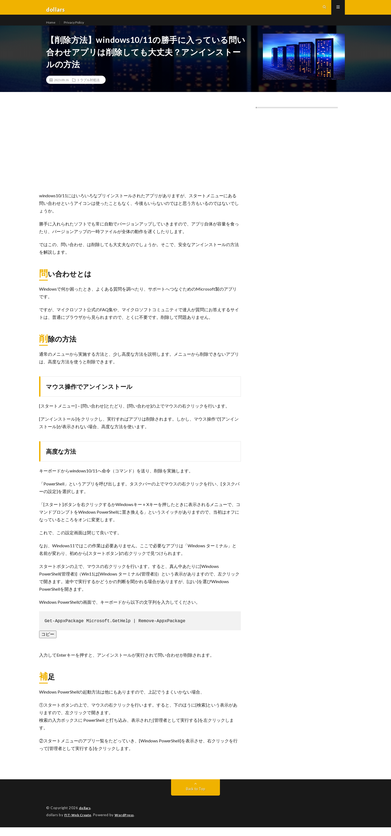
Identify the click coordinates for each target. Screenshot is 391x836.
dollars (85, 817)
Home (51, 27)
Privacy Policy (76, 27)
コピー (47, 643)
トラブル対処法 (88, 89)
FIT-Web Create (79, 824)
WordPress (127, 824)
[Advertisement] (140, 158)
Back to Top (195, 798)
